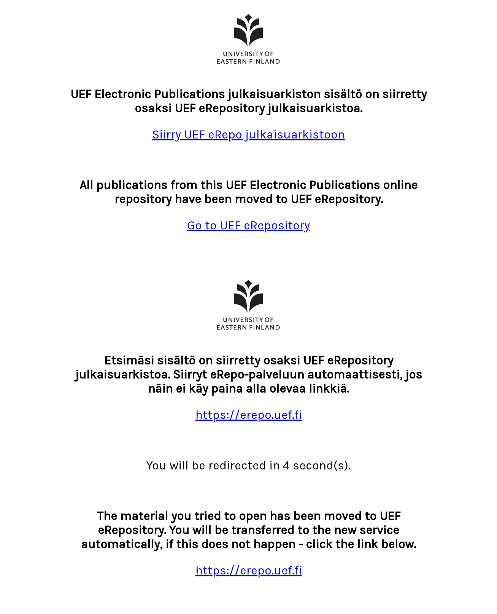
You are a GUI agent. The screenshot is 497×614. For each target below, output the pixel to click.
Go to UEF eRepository (248, 225)
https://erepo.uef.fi (248, 415)
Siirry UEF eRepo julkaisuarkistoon (248, 134)
